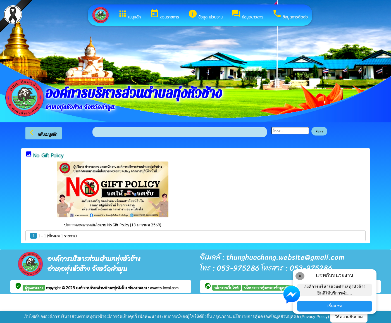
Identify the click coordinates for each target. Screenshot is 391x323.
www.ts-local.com (164, 287)
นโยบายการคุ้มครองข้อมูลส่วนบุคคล (272, 287)
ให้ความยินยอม (349, 316)
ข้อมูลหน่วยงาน (205, 14)
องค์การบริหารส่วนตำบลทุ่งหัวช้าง (102, 287)
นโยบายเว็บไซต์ (226, 287)
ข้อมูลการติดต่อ (290, 14)
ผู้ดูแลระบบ (34, 287)
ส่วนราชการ (164, 14)
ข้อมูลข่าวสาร (247, 14)
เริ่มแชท (334, 305)
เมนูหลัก (129, 14)
